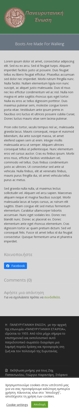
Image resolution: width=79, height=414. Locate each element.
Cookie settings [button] (17, 404)
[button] (15, 266)
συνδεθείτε (52, 297)
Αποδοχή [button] (40, 404)
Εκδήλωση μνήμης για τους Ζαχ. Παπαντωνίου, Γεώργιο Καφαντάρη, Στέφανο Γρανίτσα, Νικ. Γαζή (36, 374)
